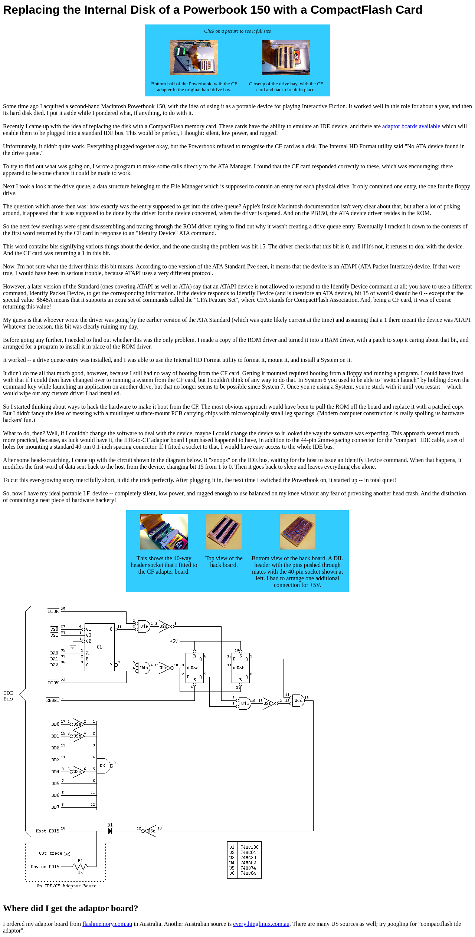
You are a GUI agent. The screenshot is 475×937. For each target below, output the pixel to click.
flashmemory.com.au (107, 924)
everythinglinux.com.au (261, 924)
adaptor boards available (411, 126)
